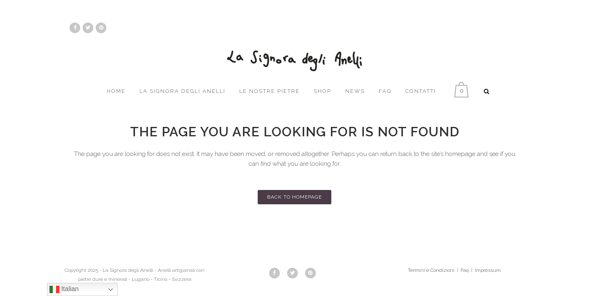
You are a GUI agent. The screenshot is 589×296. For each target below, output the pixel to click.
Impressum (488, 270)
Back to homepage (294, 197)
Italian (64, 289)
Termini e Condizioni (431, 270)
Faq (465, 270)
